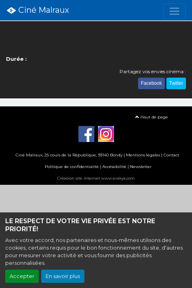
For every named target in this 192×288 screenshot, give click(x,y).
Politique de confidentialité (72, 166)
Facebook (151, 83)
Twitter (176, 83)
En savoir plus (63, 276)
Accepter (22, 276)
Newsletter (141, 166)
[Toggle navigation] (174, 11)
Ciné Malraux (37, 10)
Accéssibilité (114, 166)
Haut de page (151, 117)
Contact (171, 155)
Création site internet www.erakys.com (96, 178)
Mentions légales (143, 155)
